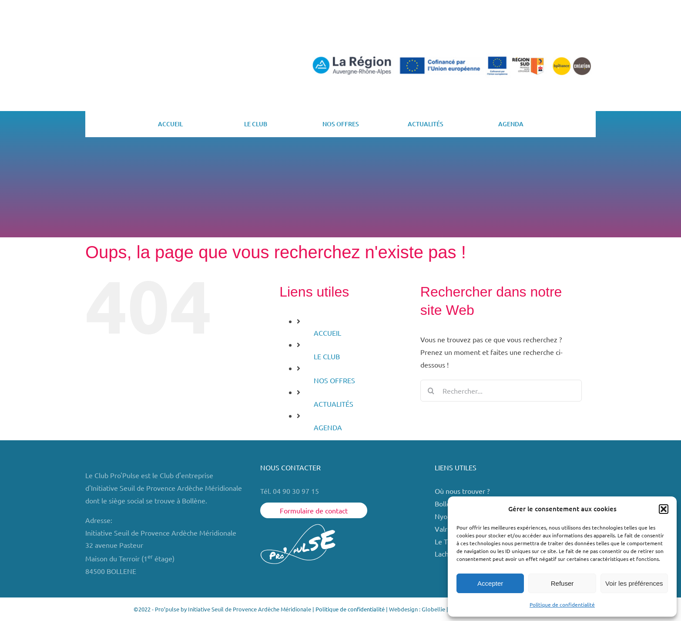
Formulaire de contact (314, 510)
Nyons (444, 516)
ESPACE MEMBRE (557, 32)
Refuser (562, 583)
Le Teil (445, 541)
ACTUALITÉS (333, 403)
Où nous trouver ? (463, 490)
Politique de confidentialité (562, 604)
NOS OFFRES (334, 380)
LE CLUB (327, 356)
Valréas (446, 528)
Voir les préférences (634, 583)
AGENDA (328, 427)
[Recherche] (431, 391)
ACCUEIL (327, 332)
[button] (663, 509)
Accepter (490, 583)
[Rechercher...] (501, 391)
